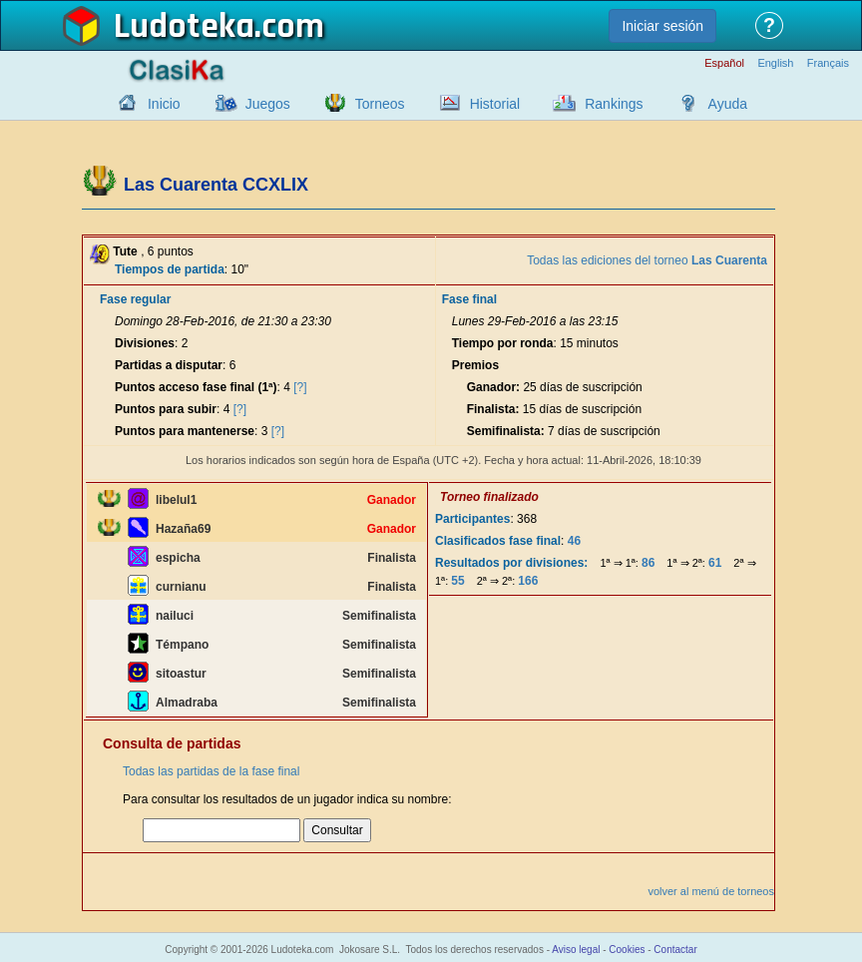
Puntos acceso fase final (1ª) (196, 387)
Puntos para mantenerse (184, 431)
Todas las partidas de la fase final (211, 771)
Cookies (627, 949)
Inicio (164, 104)
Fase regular (135, 299)
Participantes (472, 519)
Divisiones (145, 343)
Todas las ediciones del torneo (647, 260)
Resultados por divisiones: (511, 563)
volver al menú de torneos (710, 891)
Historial (495, 104)
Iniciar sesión (662, 26)
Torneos (380, 104)
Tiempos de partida (169, 269)
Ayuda (727, 104)
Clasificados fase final (498, 541)
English (775, 63)
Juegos (267, 104)
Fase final (469, 299)
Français (828, 63)
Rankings (614, 104)
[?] (299, 387)
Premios (475, 365)
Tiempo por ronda (503, 343)
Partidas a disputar (168, 365)
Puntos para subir (165, 409)
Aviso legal (576, 949)
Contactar (674, 949)
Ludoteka (184, 27)
